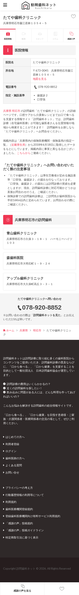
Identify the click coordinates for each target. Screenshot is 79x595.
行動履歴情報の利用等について (24, 495)
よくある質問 (13, 465)
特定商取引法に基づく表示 (21, 537)
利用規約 (10, 502)
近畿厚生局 (18, 144)
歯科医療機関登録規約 (19, 509)
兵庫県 (7, 110)
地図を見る (40, 78)
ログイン (10, 451)
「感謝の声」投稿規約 (19, 523)
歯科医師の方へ (15, 458)
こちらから (24, 153)
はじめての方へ (15, 437)
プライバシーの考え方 (19, 487)
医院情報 (8, 39)
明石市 (16, 110)
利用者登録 (12, 444)
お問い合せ (12, 472)
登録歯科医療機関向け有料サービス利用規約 (32, 516)
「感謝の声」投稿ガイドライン (24, 530)
